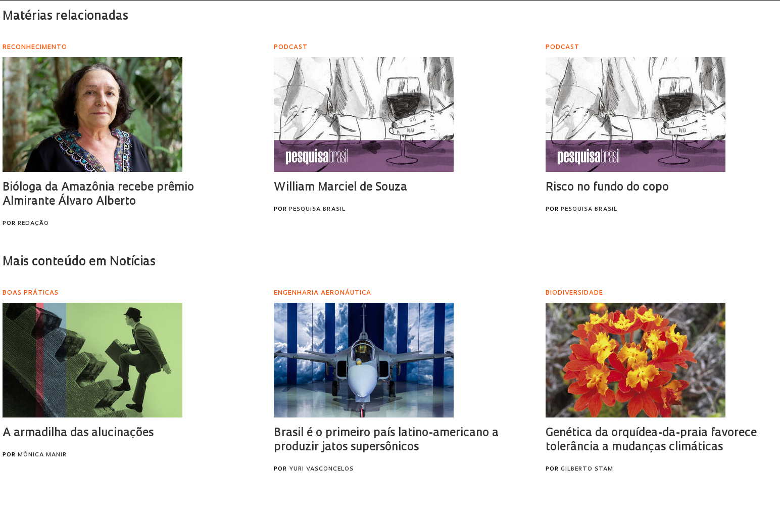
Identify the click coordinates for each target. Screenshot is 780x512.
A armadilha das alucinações (78, 433)
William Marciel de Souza (340, 188)
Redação (33, 223)
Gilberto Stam (587, 469)
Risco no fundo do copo (607, 188)
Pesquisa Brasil (317, 209)
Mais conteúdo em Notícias (79, 262)
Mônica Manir (42, 455)
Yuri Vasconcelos (321, 469)
